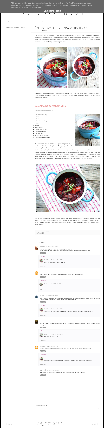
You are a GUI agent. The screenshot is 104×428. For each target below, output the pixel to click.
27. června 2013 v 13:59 (52, 246)
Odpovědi (43, 256)
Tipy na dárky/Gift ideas (44, 22)
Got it (58, 11)
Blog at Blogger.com (42, 425)
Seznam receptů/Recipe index (24, 22)
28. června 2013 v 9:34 (56, 358)
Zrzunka (42, 246)
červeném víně (51, 372)
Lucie (43, 230)
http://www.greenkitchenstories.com (46, 110)
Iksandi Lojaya (63, 425)
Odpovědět (42, 253)
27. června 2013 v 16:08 (52, 295)
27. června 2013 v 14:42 (52, 272)
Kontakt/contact (74, 22)
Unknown (43, 272)
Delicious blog (52, 13)
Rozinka (42, 295)
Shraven (42, 321)
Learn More (49, 11)
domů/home (9, 22)
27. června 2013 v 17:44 (52, 321)
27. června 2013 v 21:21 (52, 346)
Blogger (23, 27)
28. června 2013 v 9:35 (56, 309)
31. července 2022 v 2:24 (53, 370)
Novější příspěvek (36, 408)
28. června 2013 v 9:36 (56, 283)
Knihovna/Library (60, 22)
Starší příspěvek (98, 408)
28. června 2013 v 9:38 (56, 259)
